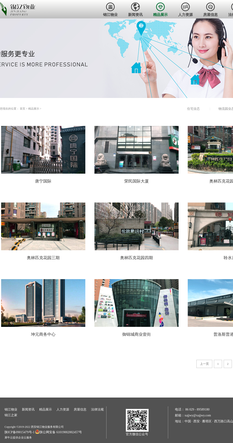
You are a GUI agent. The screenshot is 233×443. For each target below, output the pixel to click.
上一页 (204, 363)
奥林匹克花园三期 (43, 257)
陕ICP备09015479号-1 (19, 432)
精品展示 (33, 108)
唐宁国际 (43, 181)
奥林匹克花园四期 (136, 257)
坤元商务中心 (43, 334)
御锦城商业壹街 (136, 334)
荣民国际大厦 (136, 181)
